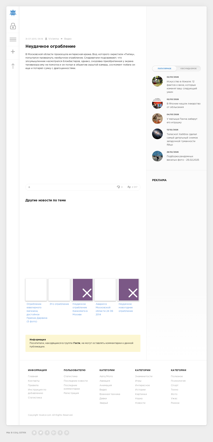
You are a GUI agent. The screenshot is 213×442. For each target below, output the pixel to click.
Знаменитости (143, 376)
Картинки (141, 394)
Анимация (106, 385)
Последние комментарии (72, 387)
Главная (33, 376)
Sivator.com (45, 415)
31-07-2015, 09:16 (34, 39)
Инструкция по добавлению (37, 391)
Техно (174, 390)
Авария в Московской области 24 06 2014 (104, 309)
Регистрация (71, 393)
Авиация (105, 381)
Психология (178, 381)
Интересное (142, 385)
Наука (138, 399)
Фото (174, 394)
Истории (140, 390)
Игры (138, 381)
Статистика (35, 398)
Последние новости (76, 381)
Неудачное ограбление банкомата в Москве (80, 309)
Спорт (174, 385)
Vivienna (53, 39)
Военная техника (110, 394)
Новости (140, 403)
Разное (175, 403)
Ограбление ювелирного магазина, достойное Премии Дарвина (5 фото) (37, 313)
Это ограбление (59, 304)
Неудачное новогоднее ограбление (126, 307)
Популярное (164, 69)
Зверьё (104, 403)
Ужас (174, 399)
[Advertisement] (83, 22)
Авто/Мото (106, 376)
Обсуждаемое (188, 69)
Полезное (177, 376)
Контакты (34, 381)
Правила (33, 385)
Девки (103, 399)
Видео (68, 39)
